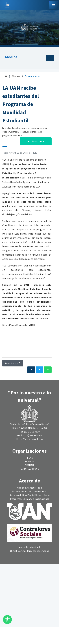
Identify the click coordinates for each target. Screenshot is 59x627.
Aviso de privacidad (29, 547)
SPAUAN (29, 465)
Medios (11, 57)
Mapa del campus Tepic (29, 487)
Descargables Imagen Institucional (29, 499)
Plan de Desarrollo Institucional (29, 491)
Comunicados (32, 76)
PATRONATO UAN (29, 469)
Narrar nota (35, 141)
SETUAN (29, 461)
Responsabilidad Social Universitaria (29, 495)
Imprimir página (12, 363)
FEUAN (29, 458)
